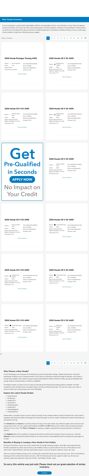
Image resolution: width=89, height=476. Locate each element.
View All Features (22, 74)
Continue (44, 473)
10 (78, 38)
